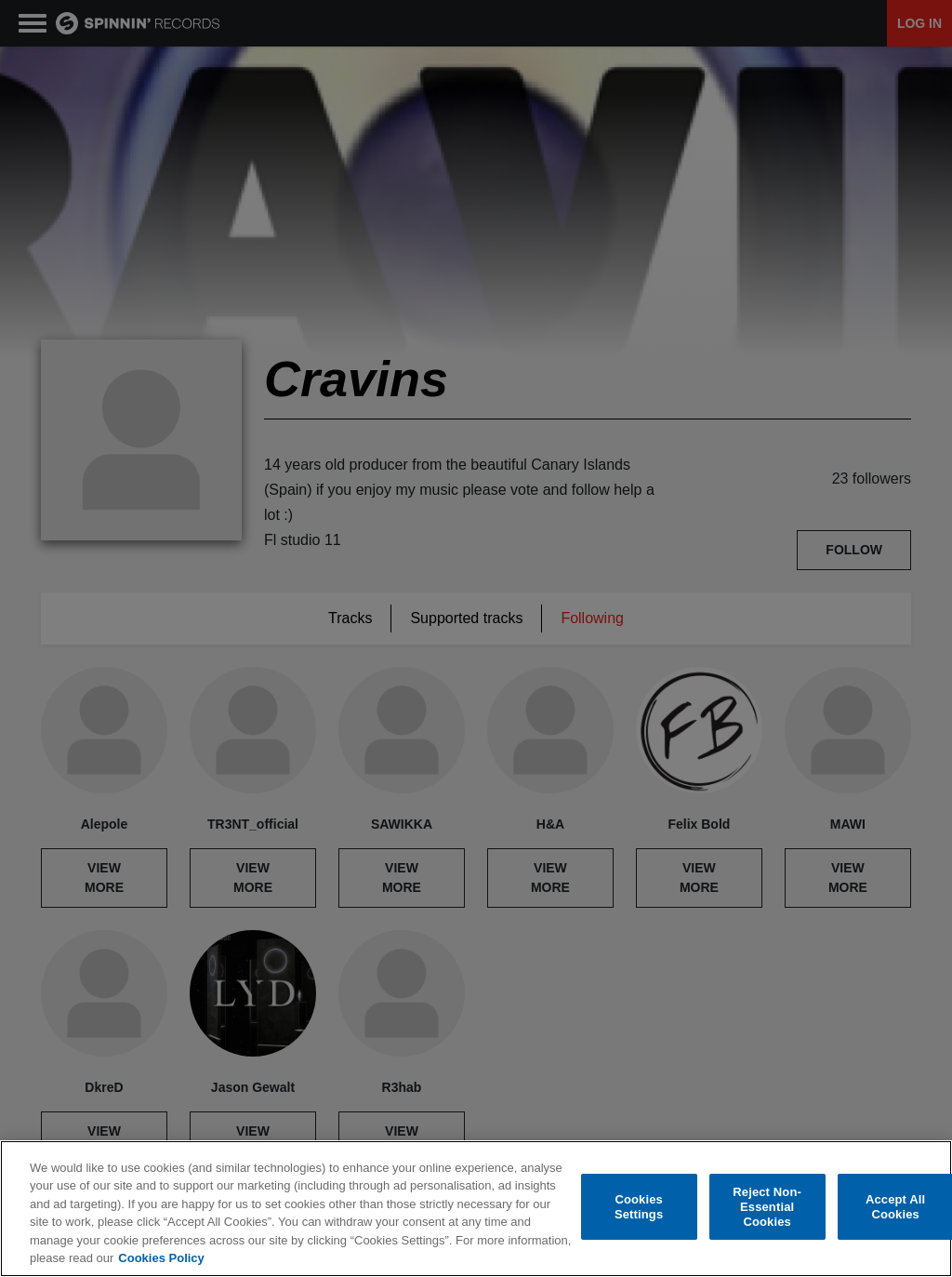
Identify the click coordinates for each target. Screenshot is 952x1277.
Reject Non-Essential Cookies (767, 1207)
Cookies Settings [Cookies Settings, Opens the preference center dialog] (639, 1206)
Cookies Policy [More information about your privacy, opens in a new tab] (161, 1258)
